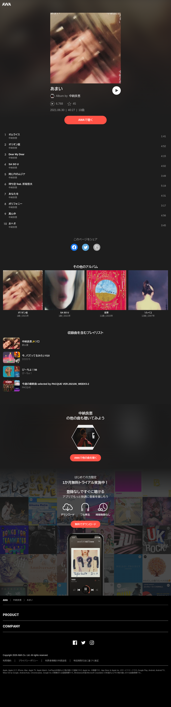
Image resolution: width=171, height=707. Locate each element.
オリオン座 (23, 312)
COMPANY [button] (11, 626)
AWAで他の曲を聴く (85, 457)
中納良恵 (74, 95)
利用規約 (7, 660)
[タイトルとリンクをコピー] (96, 247)
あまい (30, 600)
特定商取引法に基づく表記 (86, 660)
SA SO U (64, 312)
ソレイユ (148, 312)
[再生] (116, 90)
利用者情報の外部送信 (55, 660)
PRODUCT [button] (11, 615)
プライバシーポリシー (28, 660)
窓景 (106, 312)
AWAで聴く (85, 119)
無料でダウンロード (85, 524)
